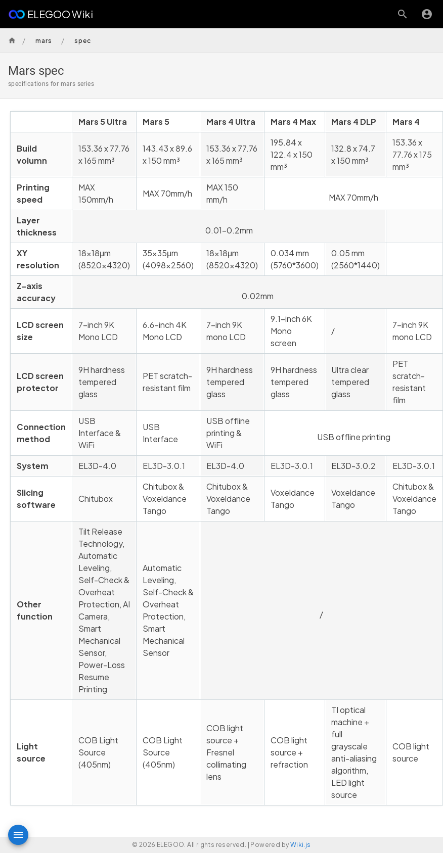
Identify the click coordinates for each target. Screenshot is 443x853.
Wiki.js (300, 844)
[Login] (427, 14)
